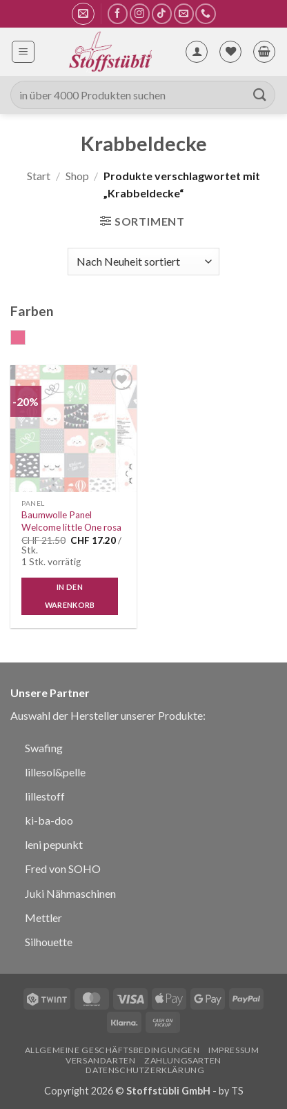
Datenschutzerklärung (145, 1070)
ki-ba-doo (49, 820)
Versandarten (100, 1060)
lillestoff (45, 796)
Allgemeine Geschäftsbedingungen (112, 1050)
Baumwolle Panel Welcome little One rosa (71, 521)
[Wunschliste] (230, 52)
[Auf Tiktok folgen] (162, 13)
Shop (77, 175)
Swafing (44, 747)
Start (38, 175)
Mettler (43, 917)
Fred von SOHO (63, 868)
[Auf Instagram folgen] (140, 13)
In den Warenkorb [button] (70, 595)
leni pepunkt (54, 844)
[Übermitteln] (260, 94)
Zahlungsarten (182, 1060)
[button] (83, 14)
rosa (25, 339)
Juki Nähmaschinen (70, 893)
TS (237, 1091)
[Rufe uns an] (205, 13)
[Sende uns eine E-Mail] (184, 13)
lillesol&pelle (55, 771)
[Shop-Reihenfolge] (143, 261)
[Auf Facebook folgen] (118, 13)
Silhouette (48, 941)
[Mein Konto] (197, 52)
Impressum (233, 1050)
